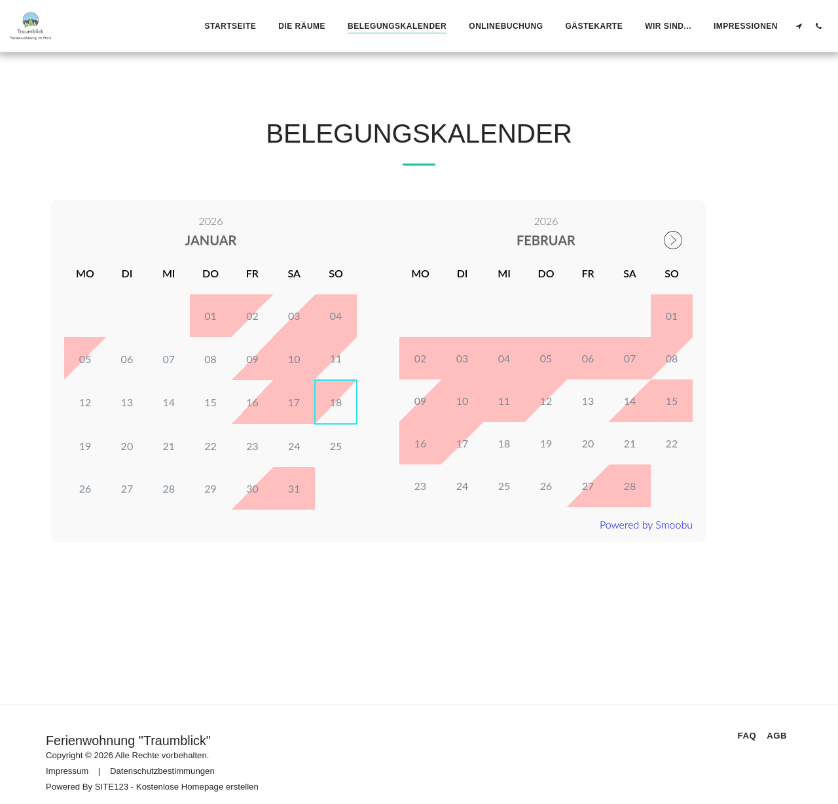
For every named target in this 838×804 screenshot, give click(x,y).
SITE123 (111, 777)
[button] (799, 26)
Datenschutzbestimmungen (162, 762)
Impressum (67, 762)
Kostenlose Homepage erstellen (197, 777)
